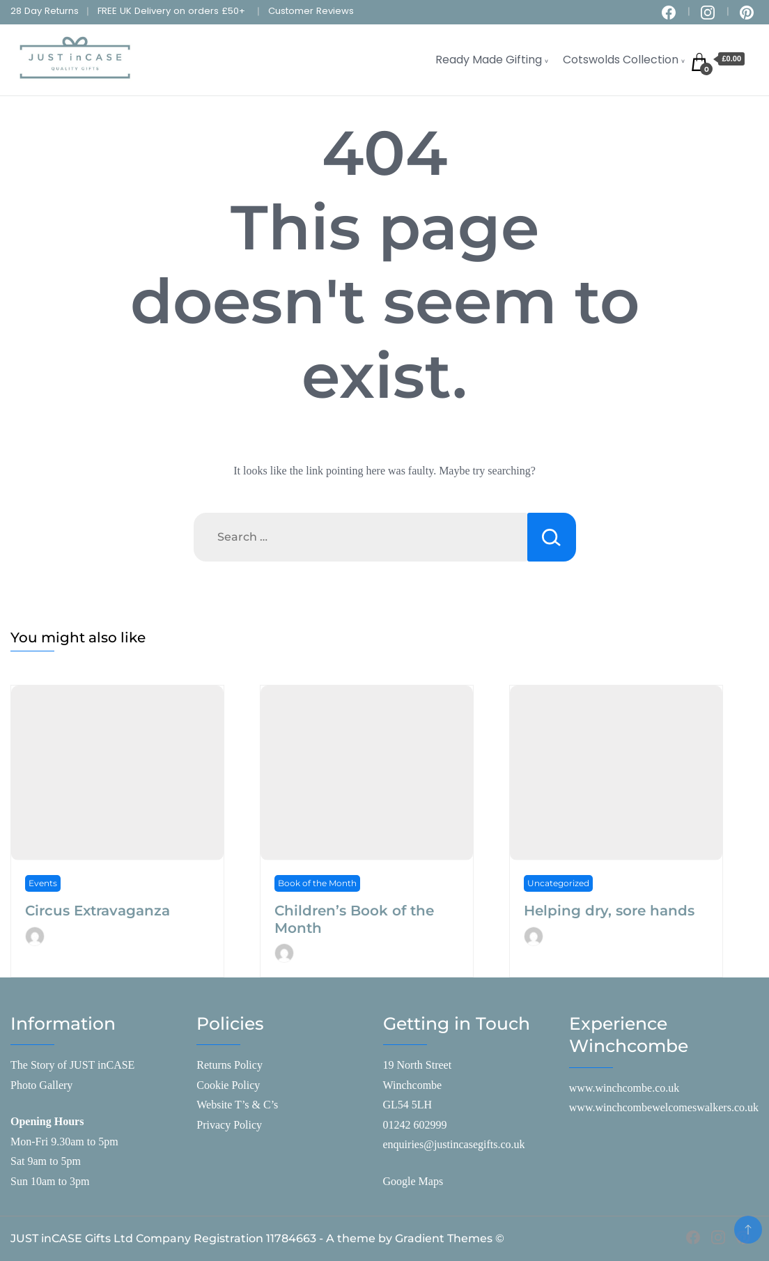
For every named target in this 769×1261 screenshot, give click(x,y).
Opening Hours (47, 1121)
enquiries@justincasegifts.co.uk (454, 1144)
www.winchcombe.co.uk (624, 1088)
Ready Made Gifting (488, 60)
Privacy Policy (229, 1125)
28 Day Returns (44, 10)
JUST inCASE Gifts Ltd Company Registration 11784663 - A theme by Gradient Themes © (257, 1238)
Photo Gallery (41, 1085)
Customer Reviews (311, 10)
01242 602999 (415, 1125)
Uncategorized (558, 883)
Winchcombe (412, 1085)
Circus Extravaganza (97, 910)
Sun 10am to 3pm (49, 1181)
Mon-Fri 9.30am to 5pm (64, 1141)
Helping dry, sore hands (609, 910)
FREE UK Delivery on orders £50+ (171, 10)
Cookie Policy (228, 1085)
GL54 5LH (408, 1105)
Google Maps (413, 1181)
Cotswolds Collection (620, 60)
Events (43, 883)
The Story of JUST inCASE (72, 1065)
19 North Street (417, 1065)
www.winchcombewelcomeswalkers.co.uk (664, 1107)
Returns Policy (229, 1065)
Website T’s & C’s (237, 1105)
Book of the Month (317, 883)
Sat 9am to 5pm (45, 1161)
